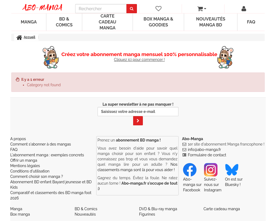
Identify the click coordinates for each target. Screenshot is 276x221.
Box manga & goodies (158, 21)
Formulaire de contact (207, 155)
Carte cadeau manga (107, 21)
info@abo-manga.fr (204, 149)
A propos (18, 139)
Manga (29, 22)
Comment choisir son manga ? (36, 176)
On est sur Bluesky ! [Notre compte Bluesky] (234, 177)
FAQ (251, 22)
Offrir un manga (23, 160)
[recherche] (101, 8)
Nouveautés (85, 214)
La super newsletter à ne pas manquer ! (138, 113)
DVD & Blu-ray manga (158, 209)
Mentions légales (25, 166)
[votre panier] (202, 8)
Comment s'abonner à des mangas (40, 144)
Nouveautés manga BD (210, 21)
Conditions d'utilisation (29, 171)
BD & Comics (64, 21)
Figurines (147, 214)
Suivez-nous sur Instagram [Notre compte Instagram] (213, 179)
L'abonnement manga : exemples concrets (47, 155)
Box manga (20, 214)
